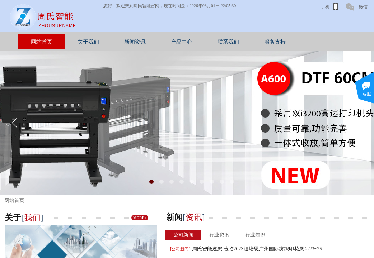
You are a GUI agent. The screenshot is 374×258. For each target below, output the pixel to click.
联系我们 (261, 42)
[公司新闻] (180, 249)
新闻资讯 (168, 42)
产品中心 (214, 42)
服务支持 (308, 42)
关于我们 (121, 42)
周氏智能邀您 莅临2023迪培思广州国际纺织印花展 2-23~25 (257, 249)
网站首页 (74, 42)
